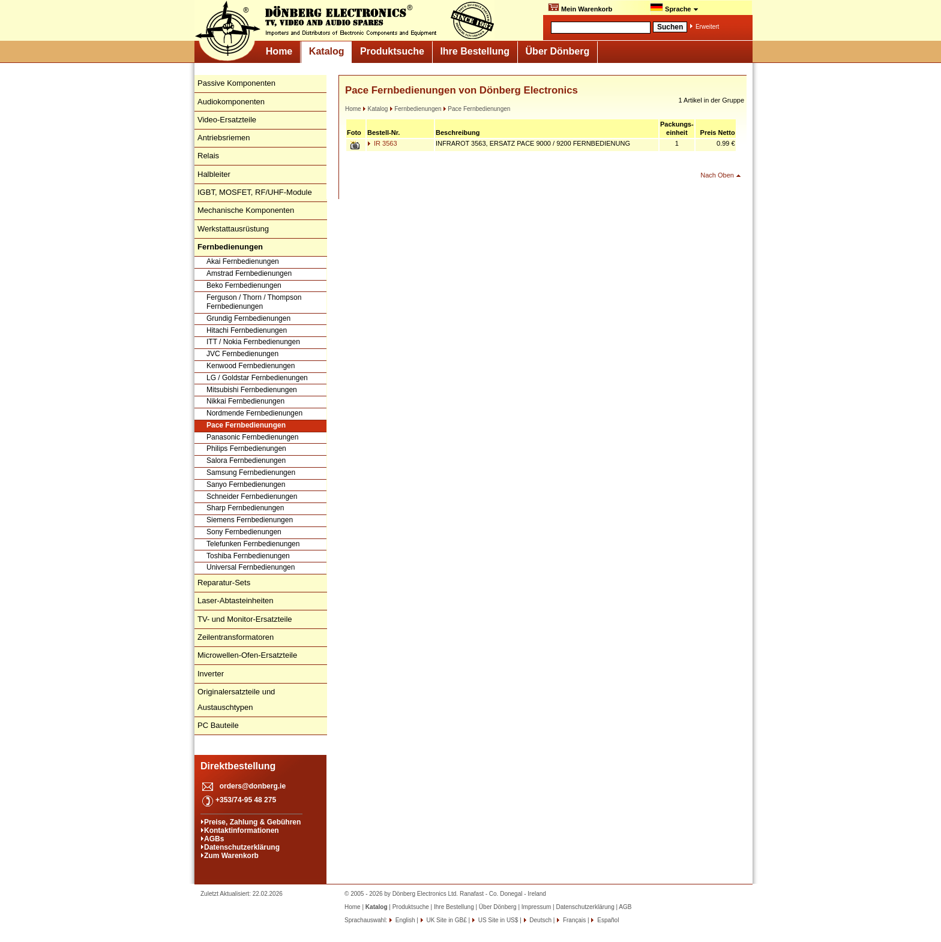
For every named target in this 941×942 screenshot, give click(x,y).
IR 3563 (382, 143)
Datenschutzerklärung (242, 847)
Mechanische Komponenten (245, 210)
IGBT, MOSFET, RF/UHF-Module (254, 192)
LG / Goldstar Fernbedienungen (257, 378)
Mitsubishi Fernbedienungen (251, 390)
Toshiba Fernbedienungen (248, 556)
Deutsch (540, 920)
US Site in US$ (498, 920)
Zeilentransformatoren (235, 637)
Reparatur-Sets (223, 582)
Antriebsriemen (223, 137)
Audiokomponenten (231, 101)
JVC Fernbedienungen (242, 354)
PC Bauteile (218, 725)
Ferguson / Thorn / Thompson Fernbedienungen (253, 302)
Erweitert (707, 26)
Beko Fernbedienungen (243, 285)
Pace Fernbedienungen (246, 425)
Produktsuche (392, 51)
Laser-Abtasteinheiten (235, 600)
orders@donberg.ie (253, 786)
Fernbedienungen (415, 109)
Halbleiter (213, 174)
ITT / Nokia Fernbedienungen (253, 342)
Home (279, 51)
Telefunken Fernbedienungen (252, 544)
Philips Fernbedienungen (246, 448)
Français (573, 920)
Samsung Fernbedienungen (250, 472)
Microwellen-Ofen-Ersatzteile (247, 655)
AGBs (214, 839)
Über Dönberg (558, 51)
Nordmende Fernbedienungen (254, 413)
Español (607, 920)
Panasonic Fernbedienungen (252, 437)
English (404, 920)
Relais (208, 155)
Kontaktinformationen (241, 830)
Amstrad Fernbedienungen (249, 273)
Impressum (536, 907)
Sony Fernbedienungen (243, 532)
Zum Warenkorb (231, 855)
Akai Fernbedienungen (242, 261)
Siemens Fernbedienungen (249, 520)
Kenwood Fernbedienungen (250, 366)
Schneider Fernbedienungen (251, 496)
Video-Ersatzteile (226, 119)
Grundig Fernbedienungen (248, 318)
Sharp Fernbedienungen (245, 508)
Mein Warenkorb (580, 8)
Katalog (326, 51)
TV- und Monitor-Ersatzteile (244, 619)
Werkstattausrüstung (233, 228)
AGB (625, 907)
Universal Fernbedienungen (250, 567)
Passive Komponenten (236, 83)
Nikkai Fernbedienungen (245, 401)
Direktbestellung (237, 766)
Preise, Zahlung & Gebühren (252, 822)
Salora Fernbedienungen (246, 460)
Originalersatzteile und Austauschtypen (236, 699)
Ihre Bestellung (475, 51)
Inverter (210, 673)
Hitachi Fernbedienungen (246, 330)
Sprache (674, 8)
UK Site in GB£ (447, 920)
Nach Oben (717, 175)
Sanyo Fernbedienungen (245, 484)
